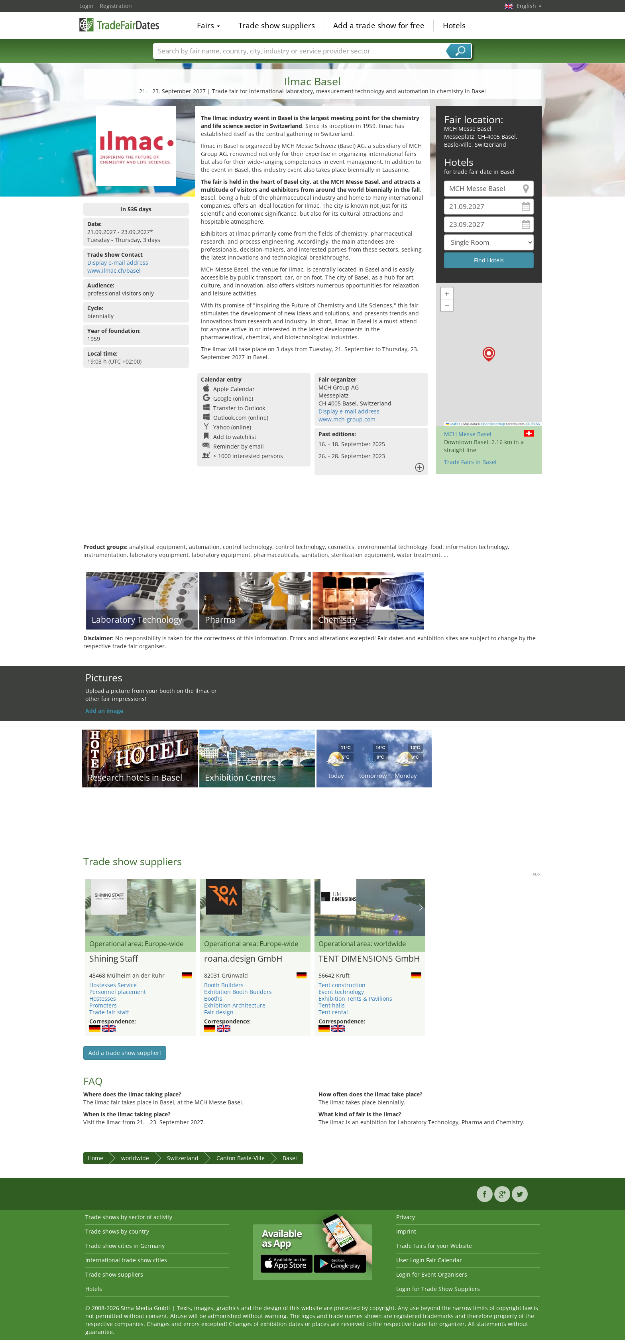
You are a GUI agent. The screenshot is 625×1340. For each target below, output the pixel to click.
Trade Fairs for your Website (434, 1245)
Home (95, 1158)
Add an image (104, 710)
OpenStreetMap (493, 424)
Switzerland (183, 1158)
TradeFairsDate (119, 25)
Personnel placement (117, 992)
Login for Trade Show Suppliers (438, 1289)
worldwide (135, 1158)
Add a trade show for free (379, 25)
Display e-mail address (117, 262)
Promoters (103, 1005)
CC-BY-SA (533, 424)
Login (86, 6)
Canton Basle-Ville (240, 1158)
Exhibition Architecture (234, 1005)
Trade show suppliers (276, 25)
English (529, 6)
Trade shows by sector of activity (128, 1217)
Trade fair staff (109, 1012)
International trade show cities (126, 1260)
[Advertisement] (312, 517)
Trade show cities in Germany (125, 1245)
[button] (489, 354)
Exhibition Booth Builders (238, 992)
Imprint (406, 1231)
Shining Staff (113, 959)
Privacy (405, 1217)
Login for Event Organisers (431, 1274)
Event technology (341, 992)
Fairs (208, 25)
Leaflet (453, 424)
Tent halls (331, 1005)
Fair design (219, 1012)
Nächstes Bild (420, 907)
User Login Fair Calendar (429, 1260)
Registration (116, 6)
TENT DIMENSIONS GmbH (369, 959)
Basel (290, 1158)
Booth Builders (224, 985)
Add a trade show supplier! (124, 1053)
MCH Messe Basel (467, 434)
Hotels (454, 25)
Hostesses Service (113, 985)
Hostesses (102, 998)
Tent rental (333, 1012)
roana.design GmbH (243, 959)
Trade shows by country (117, 1231)
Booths (213, 998)
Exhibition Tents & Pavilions (355, 998)
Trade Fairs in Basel (470, 462)
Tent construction (342, 985)
